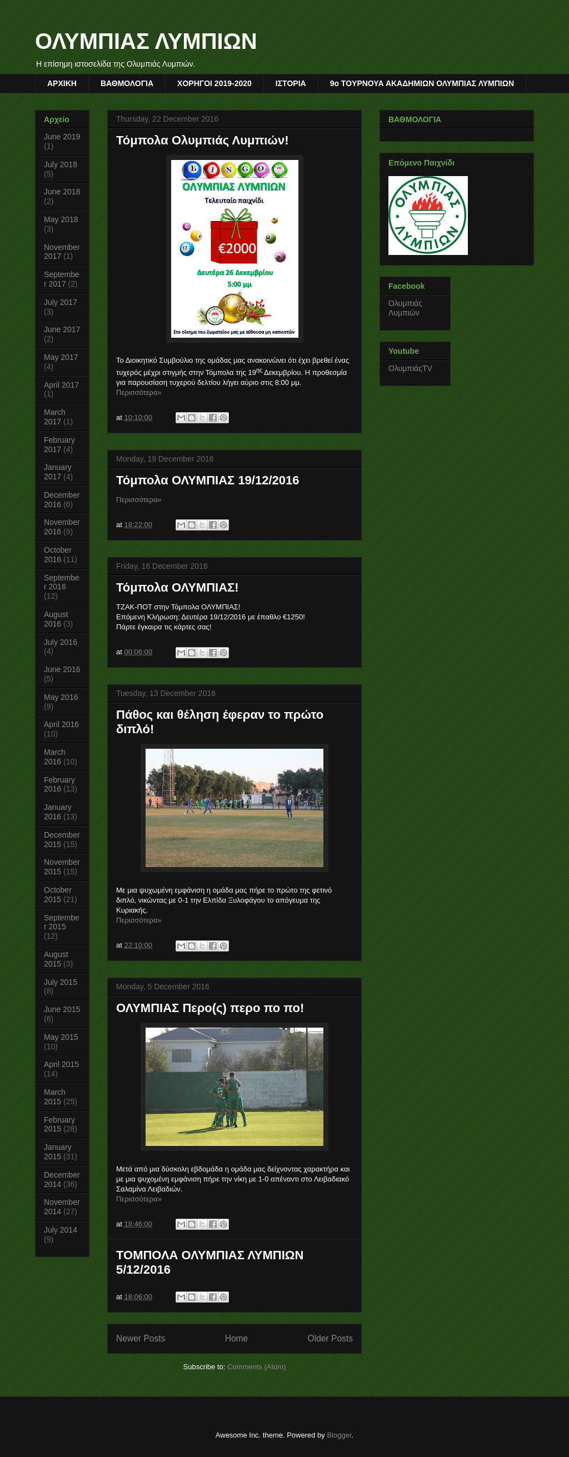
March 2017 (55, 417)
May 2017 (61, 357)
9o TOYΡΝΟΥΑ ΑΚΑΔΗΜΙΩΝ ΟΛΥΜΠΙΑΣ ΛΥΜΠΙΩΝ (422, 83)
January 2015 (58, 1152)
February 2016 (59, 784)
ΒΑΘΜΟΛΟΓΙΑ (127, 83)
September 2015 (61, 922)
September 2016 (61, 582)
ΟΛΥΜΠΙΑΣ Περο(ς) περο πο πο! (210, 1008)
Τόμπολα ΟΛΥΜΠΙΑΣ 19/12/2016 (207, 480)
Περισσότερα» (139, 392)
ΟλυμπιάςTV (410, 368)
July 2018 (60, 164)
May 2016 (61, 697)
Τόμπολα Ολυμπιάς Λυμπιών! (202, 140)
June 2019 (62, 136)
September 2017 (61, 279)
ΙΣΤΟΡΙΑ (291, 83)
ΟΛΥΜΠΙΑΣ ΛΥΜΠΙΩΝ (146, 41)
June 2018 (62, 191)
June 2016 (62, 669)
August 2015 (56, 959)
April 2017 (61, 384)
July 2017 (60, 302)
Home (236, 1338)
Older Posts (330, 1338)
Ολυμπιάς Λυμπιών (405, 308)
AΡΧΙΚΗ (62, 83)
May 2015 (61, 1037)
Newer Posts (140, 1338)
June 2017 (62, 329)
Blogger (339, 1435)
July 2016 (60, 642)
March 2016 (55, 757)
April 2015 (61, 1064)
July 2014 (60, 1229)
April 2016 (61, 724)
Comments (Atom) (256, 1367)
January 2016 (58, 812)
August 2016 (56, 619)
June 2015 (62, 1009)
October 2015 (58, 894)
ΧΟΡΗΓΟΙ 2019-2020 (214, 83)
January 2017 (58, 472)
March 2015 (55, 1097)
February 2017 (59, 444)
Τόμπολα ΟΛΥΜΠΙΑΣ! (177, 587)
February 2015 (59, 1124)
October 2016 (58, 554)
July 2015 (60, 982)
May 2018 (61, 219)
